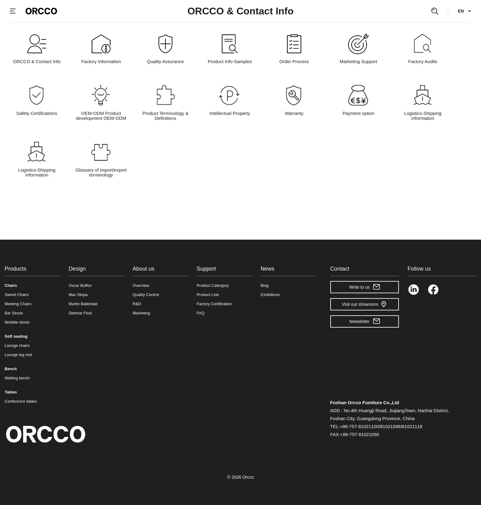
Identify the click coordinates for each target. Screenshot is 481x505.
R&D (137, 304)
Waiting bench (17, 378)
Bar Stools (14, 313)
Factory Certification (214, 304)
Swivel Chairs (17, 294)
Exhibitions (270, 294)
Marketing (141, 313)
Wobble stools (17, 322)
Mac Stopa (78, 294)
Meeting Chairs (18, 304)
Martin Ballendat (83, 304)
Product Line (208, 294)
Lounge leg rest (18, 354)
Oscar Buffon (80, 285)
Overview (141, 285)
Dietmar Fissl (80, 313)
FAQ (201, 313)
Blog (265, 285)
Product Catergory (213, 285)
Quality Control (146, 294)
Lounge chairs (17, 345)
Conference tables (21, 401)
